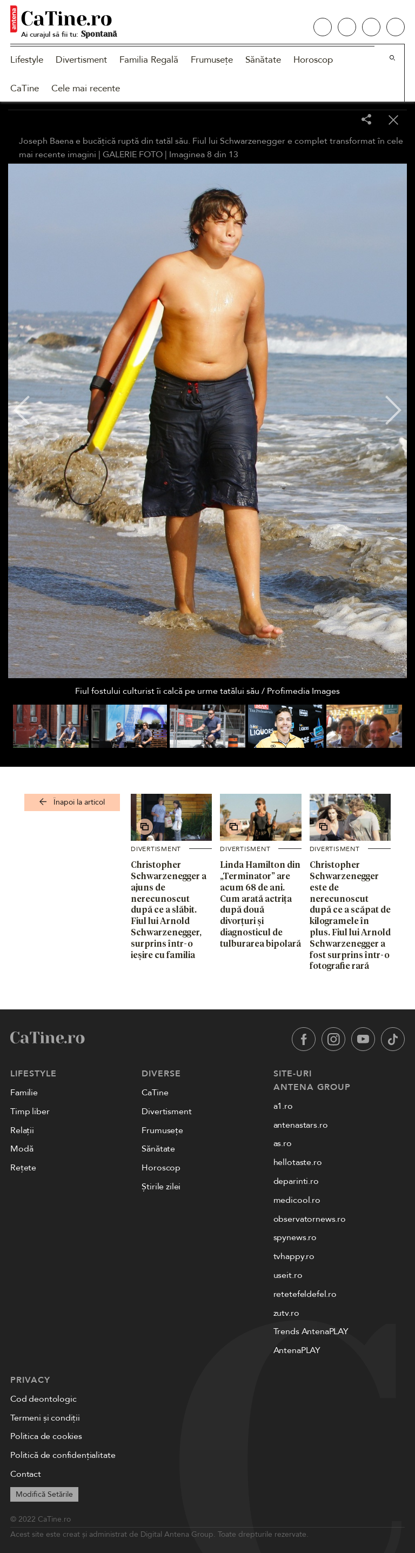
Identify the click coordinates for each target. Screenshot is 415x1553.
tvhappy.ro (293, 1256)
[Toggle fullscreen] (339, 120)
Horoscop (313, 59)
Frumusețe (212, 59)
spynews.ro (295, 1237)
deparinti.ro (296, 1181)
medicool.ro (296, 1200)
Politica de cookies (46, 1436)
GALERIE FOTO (133, 154)
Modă (21, 1149)
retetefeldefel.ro (305, 1294)
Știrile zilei (161, 1187)
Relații (22, 1130)
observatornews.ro (309, 1219)
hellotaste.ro (297, 1162)
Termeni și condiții (45, 1418)
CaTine (24, 88)
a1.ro (283, 1106)
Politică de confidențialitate (62, 1455)
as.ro (282, 1143)
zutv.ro (286, 1313)
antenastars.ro (300, 1125)
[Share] (366, 120)
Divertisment (81, 59)
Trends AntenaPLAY (311, 1331)
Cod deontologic (43, 1399)
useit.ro (288, 1275)
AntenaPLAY (296, 1350)
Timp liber (29, 1111)
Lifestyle (26, 59)
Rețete (23, 1168)
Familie (24, 1093)
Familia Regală (148, 59)
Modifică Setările (44, 1494)
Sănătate (263, 59)
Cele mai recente (85, 88)
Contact (25, 1474)
